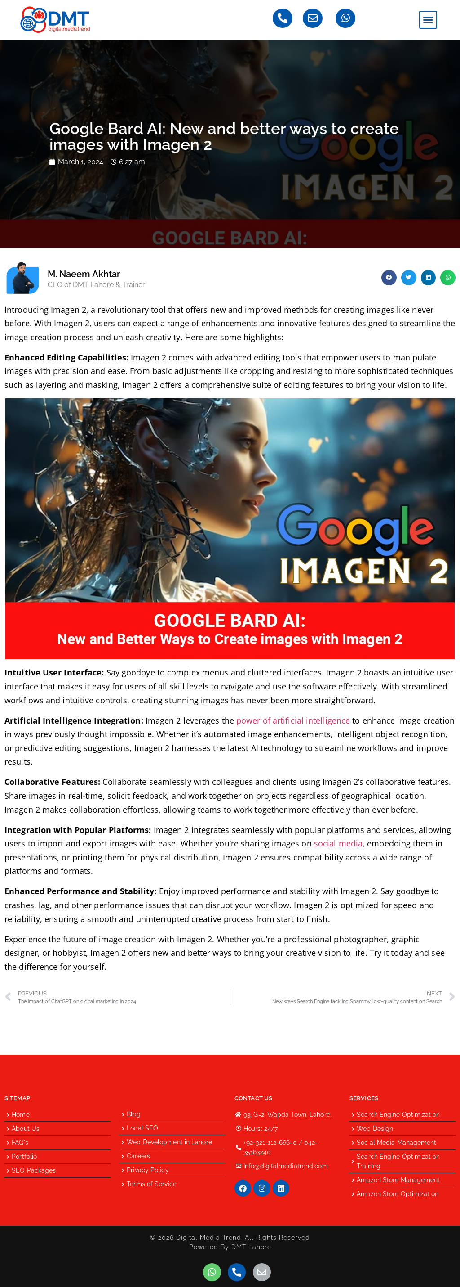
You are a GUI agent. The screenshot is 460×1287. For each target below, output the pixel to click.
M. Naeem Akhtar (84, 274)
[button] (428, 20)
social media (338, 843)
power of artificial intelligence (293, 720)
